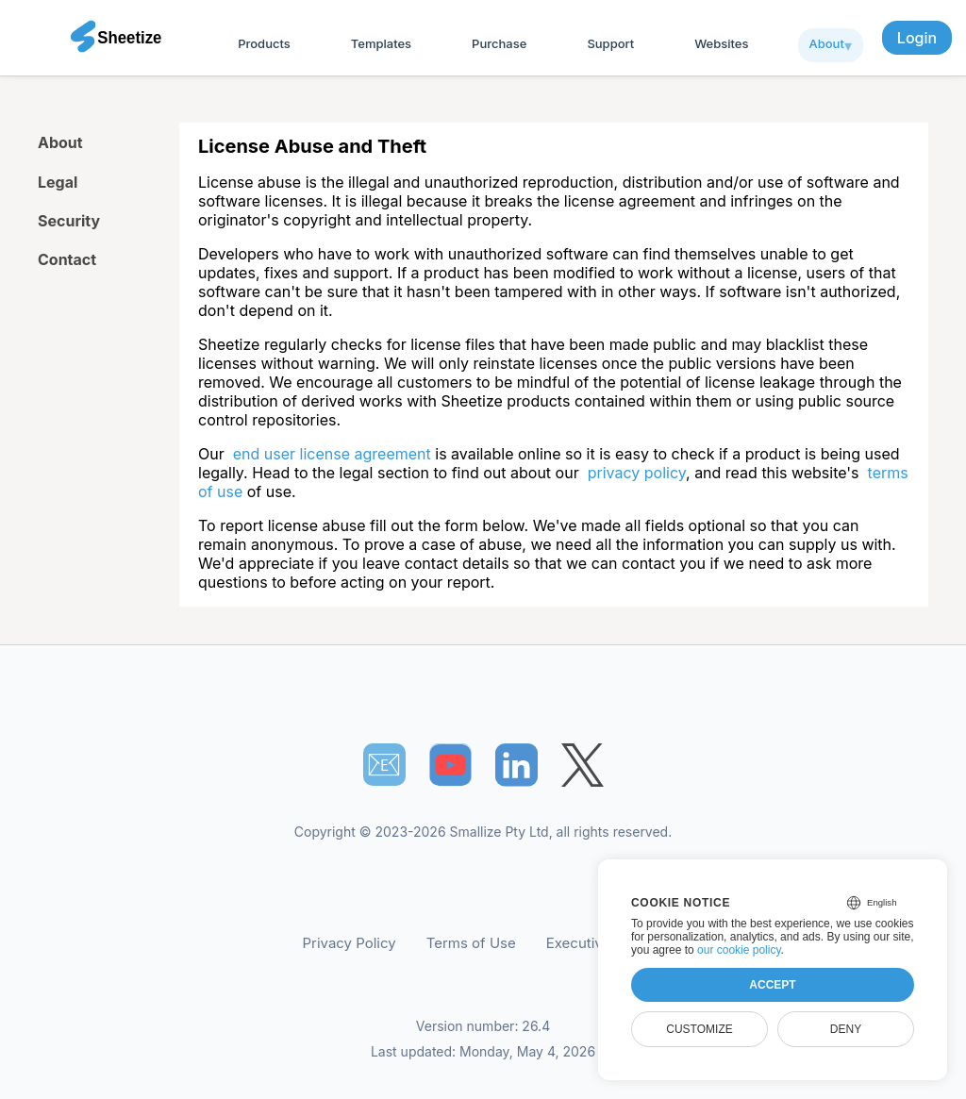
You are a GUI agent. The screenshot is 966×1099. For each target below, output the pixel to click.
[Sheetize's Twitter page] (582, 764)
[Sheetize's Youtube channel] (450, 764)
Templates (381, 43)
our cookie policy (739, 950)
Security (69, 220)
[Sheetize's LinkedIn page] (516, 764)
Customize (699, 1029)
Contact (67, 259)
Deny (845, 1029)
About (826, 43)
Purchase (499, 43)
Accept (772, 984)
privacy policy (637, 472)
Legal (57, 182)
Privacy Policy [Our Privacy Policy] (349, 943)
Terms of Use (471, 943)
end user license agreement (332, 453)
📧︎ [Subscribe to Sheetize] (384, 764)
